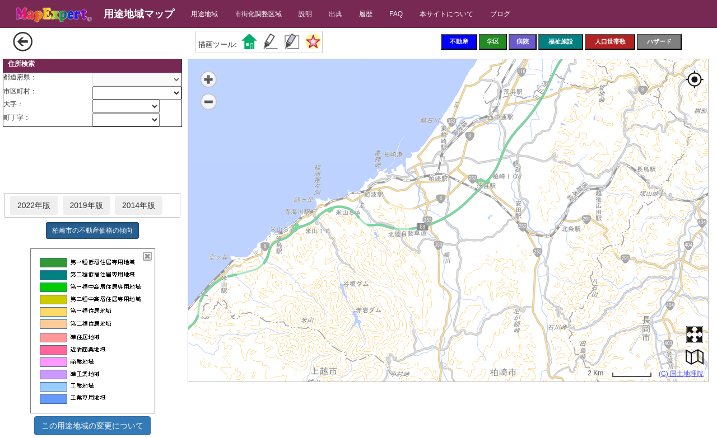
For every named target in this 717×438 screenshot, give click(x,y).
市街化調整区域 (258, 14)
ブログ (500, 14)
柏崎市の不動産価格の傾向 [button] (92, 230)
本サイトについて (446, 14)
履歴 (366, 14)
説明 (305, 14)
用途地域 (204, 14)
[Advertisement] (92, 161)
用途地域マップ (139, 14)
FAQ (396, 14)
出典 (335, 14)
